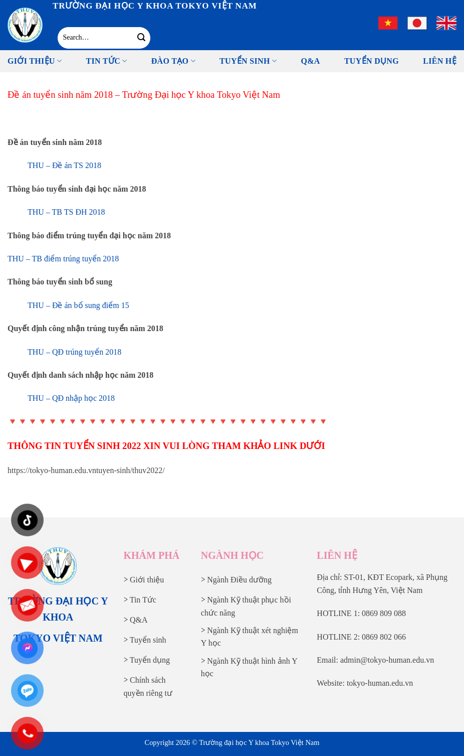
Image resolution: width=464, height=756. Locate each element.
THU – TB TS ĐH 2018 (66, 212)
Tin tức (106, 61)
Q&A (310, 61)
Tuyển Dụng (371, 61)
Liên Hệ (439, 61)
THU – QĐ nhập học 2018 (71, 398)
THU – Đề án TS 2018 (64, 165)
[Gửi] (141, 37)
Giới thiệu (35, 61)
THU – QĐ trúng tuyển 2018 (74, 352)
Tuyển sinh (248, 61)
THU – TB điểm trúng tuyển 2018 (63, 258)
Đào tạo (173, 61)
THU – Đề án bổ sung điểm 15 (78, 305)
